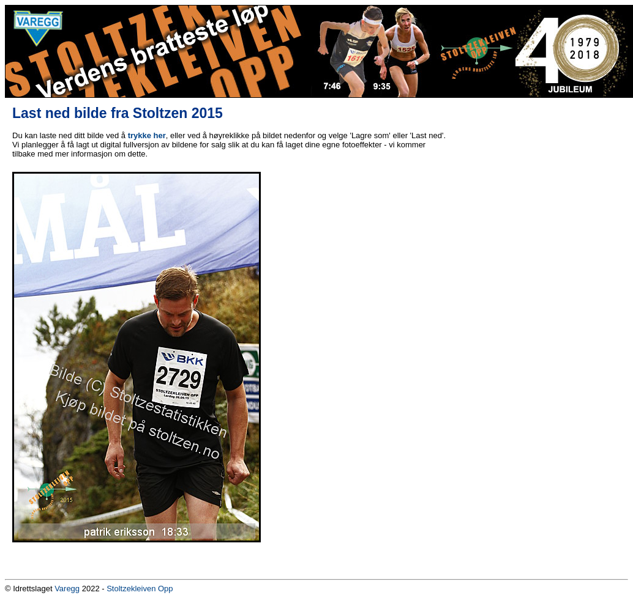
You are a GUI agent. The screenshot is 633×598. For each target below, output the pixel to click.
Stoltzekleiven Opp (140, 588)
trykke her (147, 135)
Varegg (67, 588)
